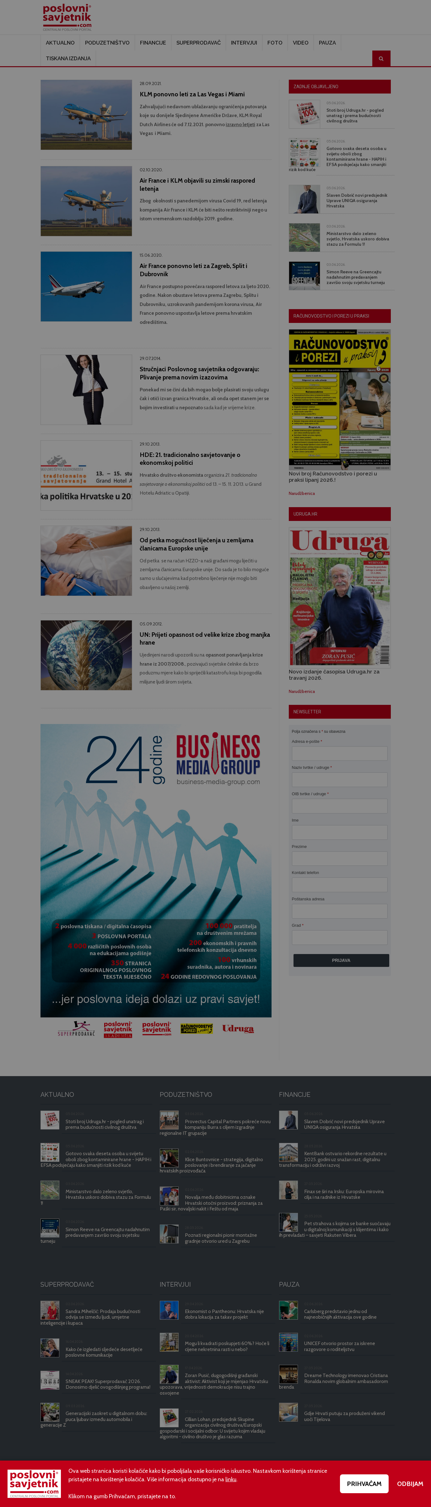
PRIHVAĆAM (364, 1484)
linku (230, 1479)
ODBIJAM (410, 1484)
